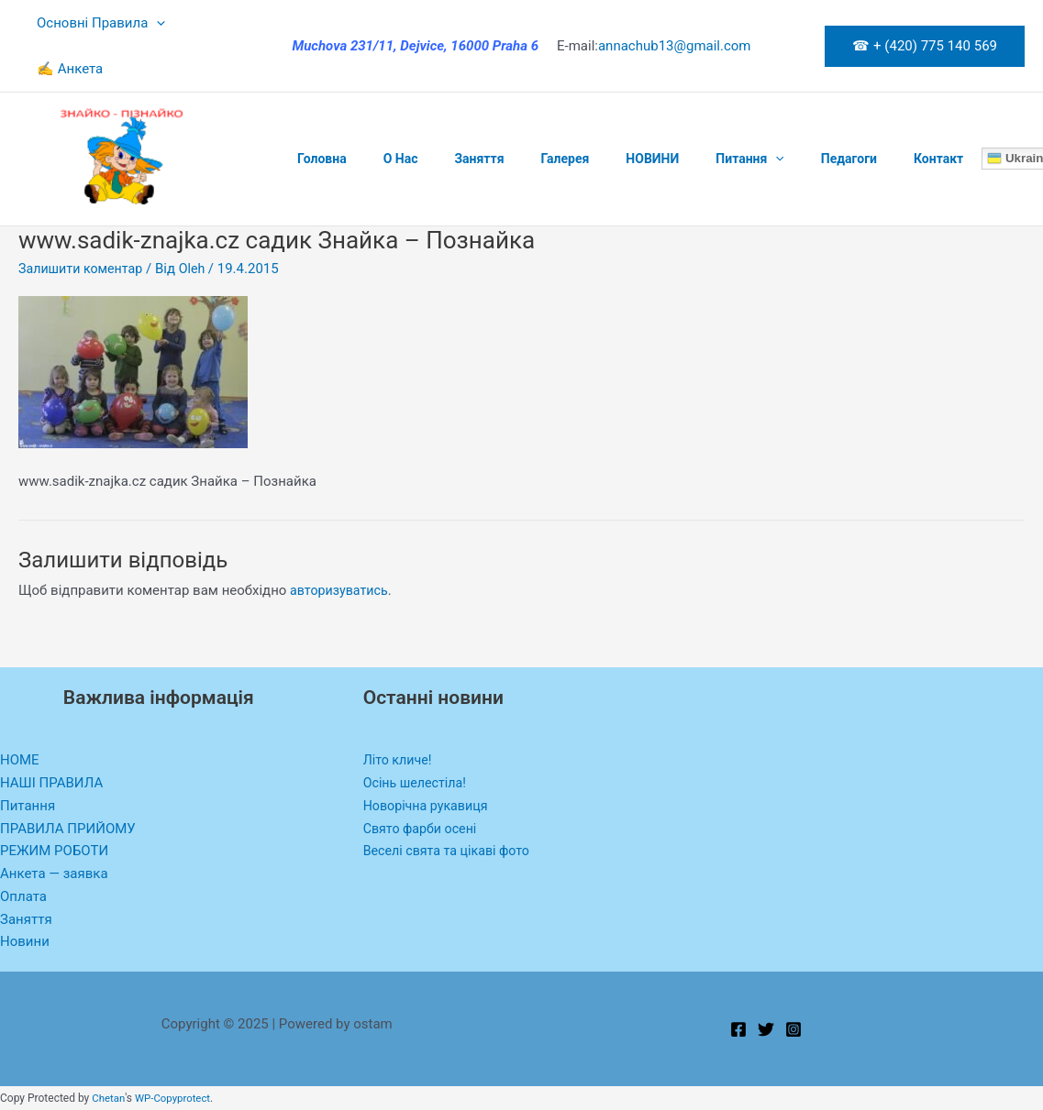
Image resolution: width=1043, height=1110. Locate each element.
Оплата (23, 896)
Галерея (526, 158)
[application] (152, 23)
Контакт (856, 158)
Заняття (451, 158)
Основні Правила (96, 23)
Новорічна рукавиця (428, 805)
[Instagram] (793, 1029)
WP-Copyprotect (176, 1098)
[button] (925, 46)
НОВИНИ (602, 158)
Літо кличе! (399, 760)
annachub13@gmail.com (674, 46)
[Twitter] (766, 1029)
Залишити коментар (84, 268)
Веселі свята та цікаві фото (450, 850)
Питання (689, 159)
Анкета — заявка (54, 873)
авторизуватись (341, 590)
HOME (19, 760)
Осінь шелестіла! (417, 783)
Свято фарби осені (423, 828)
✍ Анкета (65, 68)
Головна (316, 158)
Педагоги (777, 158)
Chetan (109, 1098)
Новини (25, 941)
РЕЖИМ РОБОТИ (54, 850)
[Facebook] (738, 1029)
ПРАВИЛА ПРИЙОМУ (68, 828)
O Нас (384, 158)
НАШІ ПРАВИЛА (51, 783)
